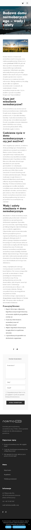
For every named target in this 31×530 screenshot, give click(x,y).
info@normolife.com (12, 505)
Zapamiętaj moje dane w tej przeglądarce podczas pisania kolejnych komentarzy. (15, 394)
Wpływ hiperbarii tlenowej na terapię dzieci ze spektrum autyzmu (16, 330)
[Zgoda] (29, 524)
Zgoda (8, 527)
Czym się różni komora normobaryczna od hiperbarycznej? (13, 322)
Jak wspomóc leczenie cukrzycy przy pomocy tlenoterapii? (15, 455)
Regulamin (7, 474)
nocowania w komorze (10, 302)
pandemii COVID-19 (13, 63)
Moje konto (7, 470)
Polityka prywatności (10, 479)
